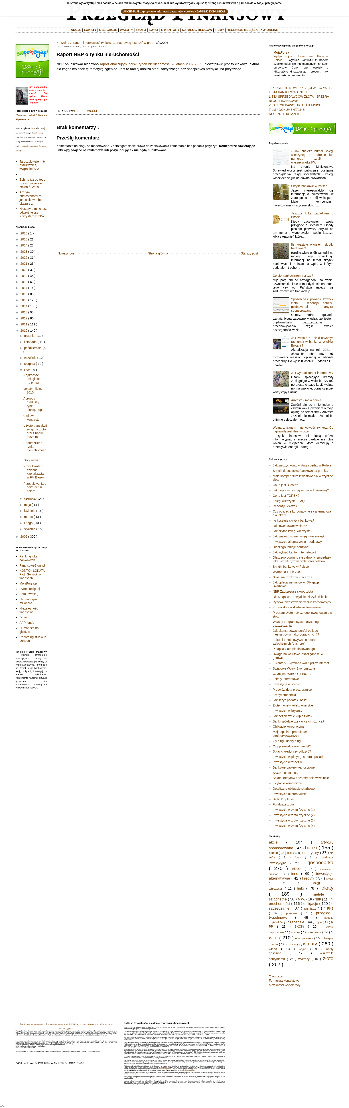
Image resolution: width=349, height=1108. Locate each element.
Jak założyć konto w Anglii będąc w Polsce (302, 465)
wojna (302, 949)
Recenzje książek (285, 506)
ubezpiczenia (304, 938)
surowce (315, 932)
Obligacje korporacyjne (288, 726)
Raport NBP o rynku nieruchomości (34, 448)
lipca (27, 370)
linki (300, 888)
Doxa (23, 617)
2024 (23, 245)
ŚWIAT (153, 30)
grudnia (29, 335)
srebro (295, 932)
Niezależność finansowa (29, 610)
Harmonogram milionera (29, 601)
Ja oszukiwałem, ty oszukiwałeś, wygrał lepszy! (33, 165)
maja (27, 505)
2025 (23, 239)
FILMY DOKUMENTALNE (287, 109)
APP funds (27, 622)
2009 (23, 536)
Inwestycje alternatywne (289, 794)
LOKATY (90, 30)
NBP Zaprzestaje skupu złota (293, 591)
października (33, 348)
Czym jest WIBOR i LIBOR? (292, 674)
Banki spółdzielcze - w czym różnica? (298, 721)
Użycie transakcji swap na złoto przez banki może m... (35, 431)
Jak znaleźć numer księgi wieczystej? (299, 536)
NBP (318, 899)
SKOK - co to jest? (285, 773)
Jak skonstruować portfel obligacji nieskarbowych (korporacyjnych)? (296, 632)
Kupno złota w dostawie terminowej (297, 607)
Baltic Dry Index (284, 799)
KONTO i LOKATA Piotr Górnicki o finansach (32, 574)
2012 (23, 318)
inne (294, 874)
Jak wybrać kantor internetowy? (295, 552)
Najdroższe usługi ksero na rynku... (33, 378)
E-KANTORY (170, 30)
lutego (28, 523)
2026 (23, 233)
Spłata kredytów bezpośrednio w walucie (301, 778)
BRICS (291, 853)
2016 (23, 294)
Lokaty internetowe (286, 679)
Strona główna (158, 253)
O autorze (275, 976)
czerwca (29, 498)
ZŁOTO (141, 30)
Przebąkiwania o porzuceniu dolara (34, 487)
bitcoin (273, 853)
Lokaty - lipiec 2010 (33, 390)
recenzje (297, 922)
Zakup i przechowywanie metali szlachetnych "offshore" (294, 641)
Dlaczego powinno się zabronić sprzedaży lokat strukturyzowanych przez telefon (302, 559)
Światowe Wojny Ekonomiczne (294, 668)
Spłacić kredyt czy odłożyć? (292, 751)
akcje (273, 842)
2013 (23, 312)
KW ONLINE (269, 30)
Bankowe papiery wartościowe (294, 767)
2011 (23, 324)
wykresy (304, 959)
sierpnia (29, 363)
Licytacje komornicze (287, 783)
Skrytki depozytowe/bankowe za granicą (300, 470)
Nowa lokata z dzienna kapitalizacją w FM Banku (33, 471)
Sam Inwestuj (29, 594)
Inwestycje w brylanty (287, 710)
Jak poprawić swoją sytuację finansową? (301, 490)
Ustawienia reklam (164, 1069)
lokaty (326, 888)
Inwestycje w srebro (286, 684)
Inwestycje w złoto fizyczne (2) (294, 815)
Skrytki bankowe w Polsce (309, 186)
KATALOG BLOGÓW (197, 30)
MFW (301, 899)
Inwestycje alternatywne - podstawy (297, 541)
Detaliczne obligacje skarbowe (294, 788)
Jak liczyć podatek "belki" (290, 700)
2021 (23, 263)
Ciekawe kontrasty (31, 417)
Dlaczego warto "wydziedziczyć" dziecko (301, 597)
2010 (23, 330)
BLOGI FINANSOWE (283, 101)
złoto (328, 958)
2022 (23, 257)
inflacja (296, 869)
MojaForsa (281, 52)
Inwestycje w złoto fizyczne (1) (294, 809)
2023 (23, 251)
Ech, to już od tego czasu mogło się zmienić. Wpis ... (32, 183)
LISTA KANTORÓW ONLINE (289, 92)
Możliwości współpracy (284, 985)
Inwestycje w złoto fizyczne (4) (294, 825)
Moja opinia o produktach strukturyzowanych (290, 733)
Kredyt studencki (284, 695)
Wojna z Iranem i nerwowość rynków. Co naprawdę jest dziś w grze (107, 42)
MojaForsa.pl (29, 583)
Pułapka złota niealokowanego (294, 649)
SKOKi (299, 926)
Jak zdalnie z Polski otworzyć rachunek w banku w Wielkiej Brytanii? (312, 341)
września (30, 357)
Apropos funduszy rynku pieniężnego (33, 404)
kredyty (308, 878)
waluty (310, 944)
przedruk (291, 913)
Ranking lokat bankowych (29, 558)
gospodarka (320, 862)
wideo (273, 949)
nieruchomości (85, 111)
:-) (21, 174)
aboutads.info (189, 1070)
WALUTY (126, 30)
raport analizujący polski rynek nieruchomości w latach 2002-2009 (151, 64)
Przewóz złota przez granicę (292, 689)
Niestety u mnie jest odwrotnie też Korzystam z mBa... (33, 212)
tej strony (133, 1074)
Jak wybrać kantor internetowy (312, 373)
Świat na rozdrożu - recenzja (292, 577)
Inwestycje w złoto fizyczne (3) (294, 820)
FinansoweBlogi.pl (32, 565)
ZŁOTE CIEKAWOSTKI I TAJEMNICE (295, 105)
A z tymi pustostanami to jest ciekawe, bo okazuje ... (31, 197)
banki (311, 847)
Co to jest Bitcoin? (285, 485)
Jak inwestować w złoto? (290, 526)
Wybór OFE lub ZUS (287, 572)
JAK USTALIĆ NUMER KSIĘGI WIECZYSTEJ (301, 88)
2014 (23, 306)
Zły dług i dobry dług (287, 741)
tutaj (33, 128)
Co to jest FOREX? (286, 495)
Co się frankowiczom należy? (293, 275)
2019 (23, 276)
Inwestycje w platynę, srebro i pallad (298, 757)
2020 (23, 270)
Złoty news (30, 460)
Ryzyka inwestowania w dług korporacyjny (302, 602)
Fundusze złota (283, 804)
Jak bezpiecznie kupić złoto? (292, 716)
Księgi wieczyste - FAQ (289, 501)
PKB (330, 908)
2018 (23, 282)
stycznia (29, 529)
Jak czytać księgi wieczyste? (292, 531)
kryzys (329, 878)
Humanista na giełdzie (29, 630)
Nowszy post (66, 253)
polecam (37, 133)
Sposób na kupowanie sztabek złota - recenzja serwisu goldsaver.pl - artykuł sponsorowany (312, 304)
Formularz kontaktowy (284, 980)
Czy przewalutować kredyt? (292, 746)
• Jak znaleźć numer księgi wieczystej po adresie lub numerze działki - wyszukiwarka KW (312, 156)
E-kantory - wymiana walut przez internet (301, 663)
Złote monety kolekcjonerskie (293, 705)
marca (28, 517)
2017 (23, 288)
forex (298, 857)
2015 (23, 300)
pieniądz (310, 908)
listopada (30, 342)
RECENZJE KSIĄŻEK (242, 30)
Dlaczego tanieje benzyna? (291, 547)
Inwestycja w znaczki (287, 762)
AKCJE (76, 30)
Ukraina (292, 944)
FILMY (219, 30)
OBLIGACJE (108, 30)
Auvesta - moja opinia (306, 400)
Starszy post (249, 253)
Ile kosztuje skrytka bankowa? (293, 520)
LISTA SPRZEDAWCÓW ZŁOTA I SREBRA (299, 96)
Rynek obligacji (30, 589)
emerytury (310, 853)
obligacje (310, 904)
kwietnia (29, 511)
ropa (319, 922)
